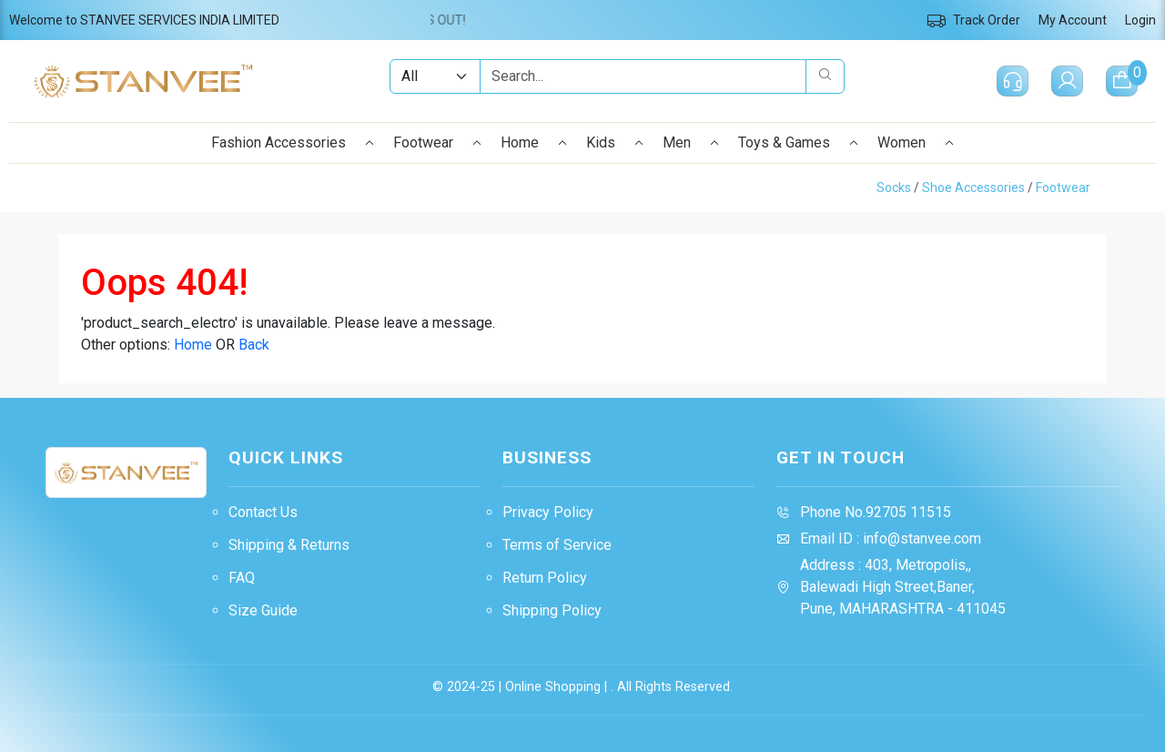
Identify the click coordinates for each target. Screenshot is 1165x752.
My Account (1072, 20)
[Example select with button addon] (435, 76)
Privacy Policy (547, 512)
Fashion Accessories (293, 142)
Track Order (973, 20)
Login (1140, 20)
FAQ (241, 577)
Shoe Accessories (973, 187)
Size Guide (263, 610)
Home (534, 142)
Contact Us (263, 512)
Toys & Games (798, 142)
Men (691, 142)
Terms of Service (557, 545)
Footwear (437, 142)
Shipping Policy (552, 610)
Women (916, 142)
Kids (615, 142)
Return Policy (544, 577)
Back (253, 344)
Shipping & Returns (289, 545)
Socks (893, 187)
